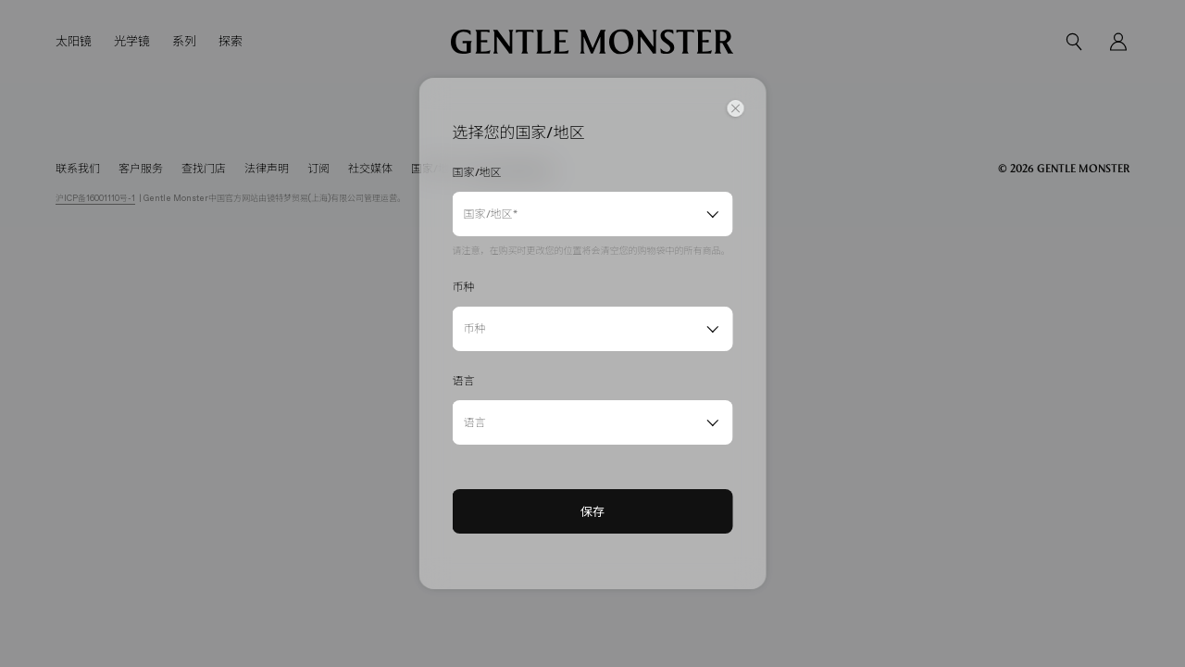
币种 (475, 328)
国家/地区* (491, 214)
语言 (475, 422)
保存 (592, 511)
